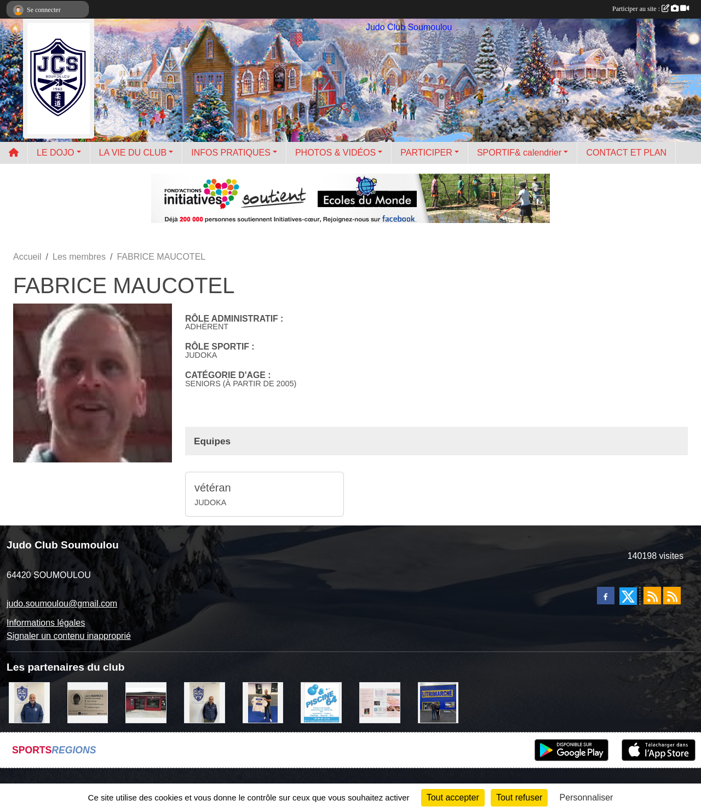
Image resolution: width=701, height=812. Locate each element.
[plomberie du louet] (29, 702)
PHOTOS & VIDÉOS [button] (335, 152)
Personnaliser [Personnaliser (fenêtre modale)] (586, 797)
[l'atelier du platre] (263, 702)
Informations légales (46, 622)
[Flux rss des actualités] (652, 595)
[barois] (87, 702)
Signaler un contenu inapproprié (69, 636)
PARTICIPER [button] (426, 152)
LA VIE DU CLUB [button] (133, 152)
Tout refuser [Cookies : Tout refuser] (519, 797)
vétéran (212, 488)
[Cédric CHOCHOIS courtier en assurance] (204, 702)
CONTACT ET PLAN (626, 152)
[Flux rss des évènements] (672, 595)
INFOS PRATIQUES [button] (231, 152)
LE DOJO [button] (55, 152)
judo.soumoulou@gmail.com (62, 603)
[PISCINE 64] (321, 702)
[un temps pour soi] (379, 702)
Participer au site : (650, 9)
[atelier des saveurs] (145, 702)
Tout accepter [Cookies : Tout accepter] (453, 797)
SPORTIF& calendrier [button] (519, 152)
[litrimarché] (438, 702)
